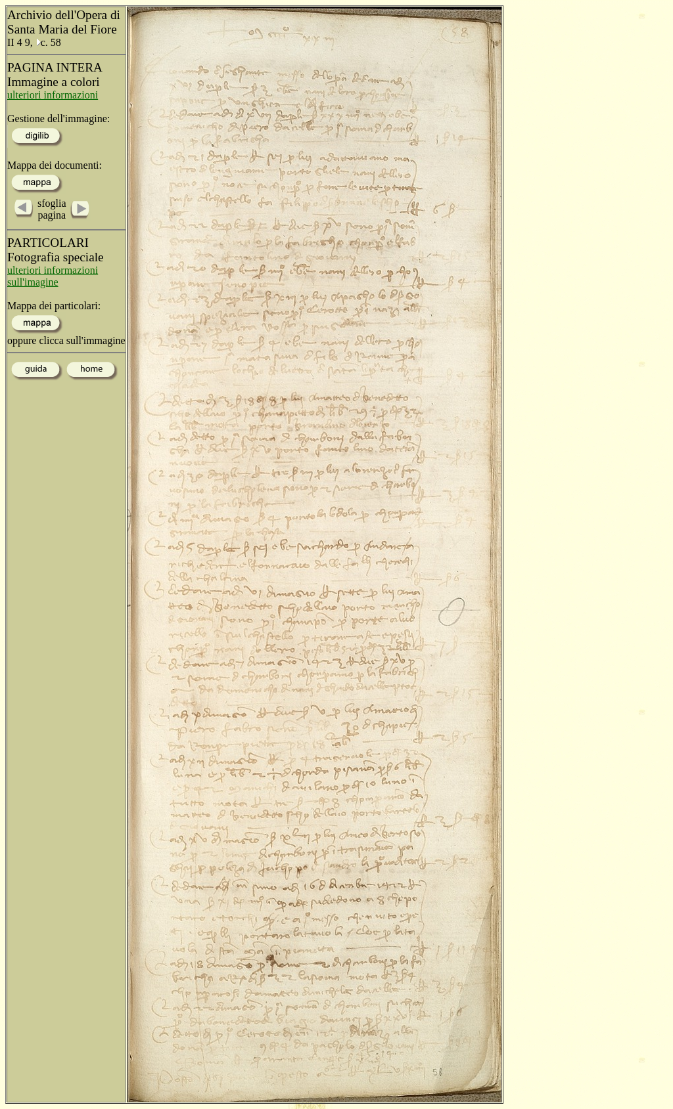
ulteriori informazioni (52, 94)
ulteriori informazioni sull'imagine (52, 276)
